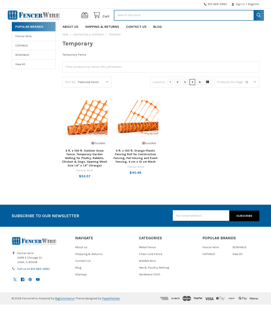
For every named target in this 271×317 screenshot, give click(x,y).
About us (70, 40)
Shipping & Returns (102, 40)
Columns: (159, 95)
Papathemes (111, 311)
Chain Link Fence (150, 266)
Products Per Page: (230, 95)
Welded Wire (147, 273)
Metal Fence (147, 260)
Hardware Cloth (149, 287)
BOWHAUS (22, 68)
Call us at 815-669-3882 (33, 281)
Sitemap (81, 287)
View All (20, 77)
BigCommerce (64, 311)
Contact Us (136, 40)
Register (253, 4)
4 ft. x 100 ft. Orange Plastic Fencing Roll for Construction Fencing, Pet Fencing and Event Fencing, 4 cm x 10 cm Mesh (135, 169)
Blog (157, 40)
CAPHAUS (21, 58)
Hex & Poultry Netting (154, 280)
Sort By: (70, 95)
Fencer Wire (23, 49)
